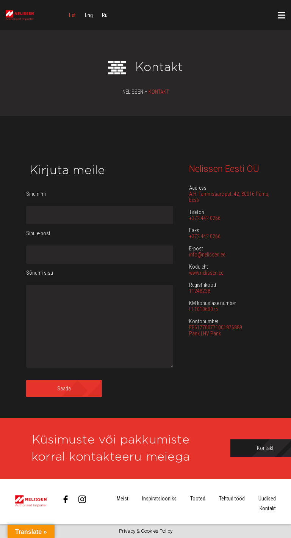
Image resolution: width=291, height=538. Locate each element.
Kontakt (268, 508)
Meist (122, 499)
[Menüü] (281, 15)
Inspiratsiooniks (159, 499)
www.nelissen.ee (206, 273)
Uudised (267, 499)
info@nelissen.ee (207, 255)
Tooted (197, 499)
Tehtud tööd (232, 499)
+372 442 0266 (205, 218)
